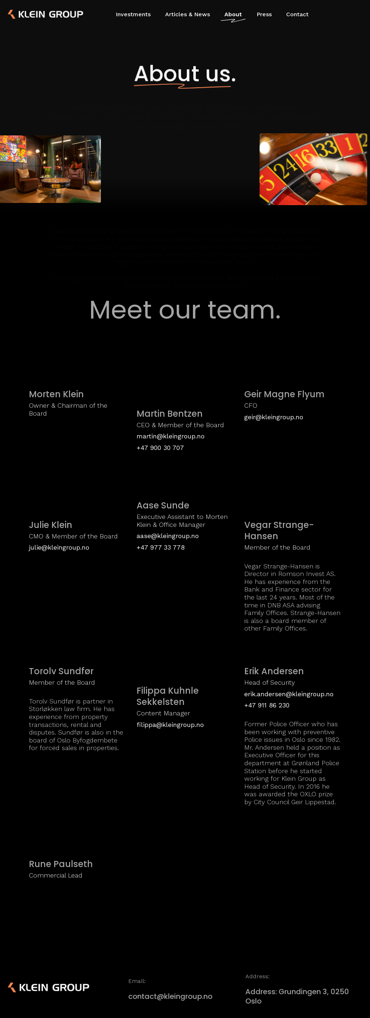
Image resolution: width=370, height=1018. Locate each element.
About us (182, 73)
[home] (32, 14)
